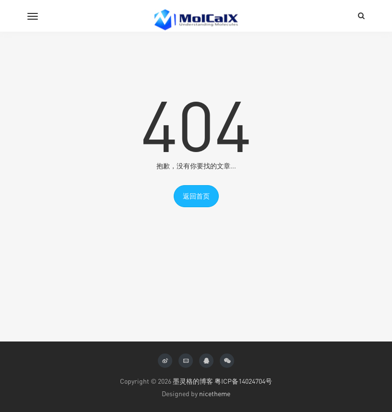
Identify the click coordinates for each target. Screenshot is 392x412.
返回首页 (196, 196)
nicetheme (214, 393)
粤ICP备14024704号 (243, 381)
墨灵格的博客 (193, 381)
